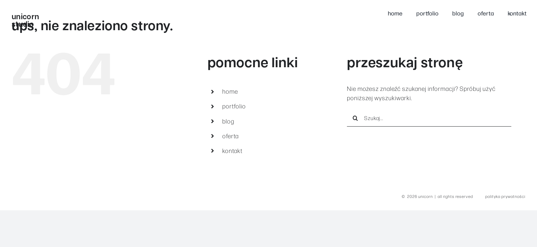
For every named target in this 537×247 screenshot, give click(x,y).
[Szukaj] (355, 118)
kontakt (232, 150)
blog (228, 121)
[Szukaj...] (429, 118)
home (230, 91)
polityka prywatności (505, 196)
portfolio (234, 106)
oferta (230, 136)
